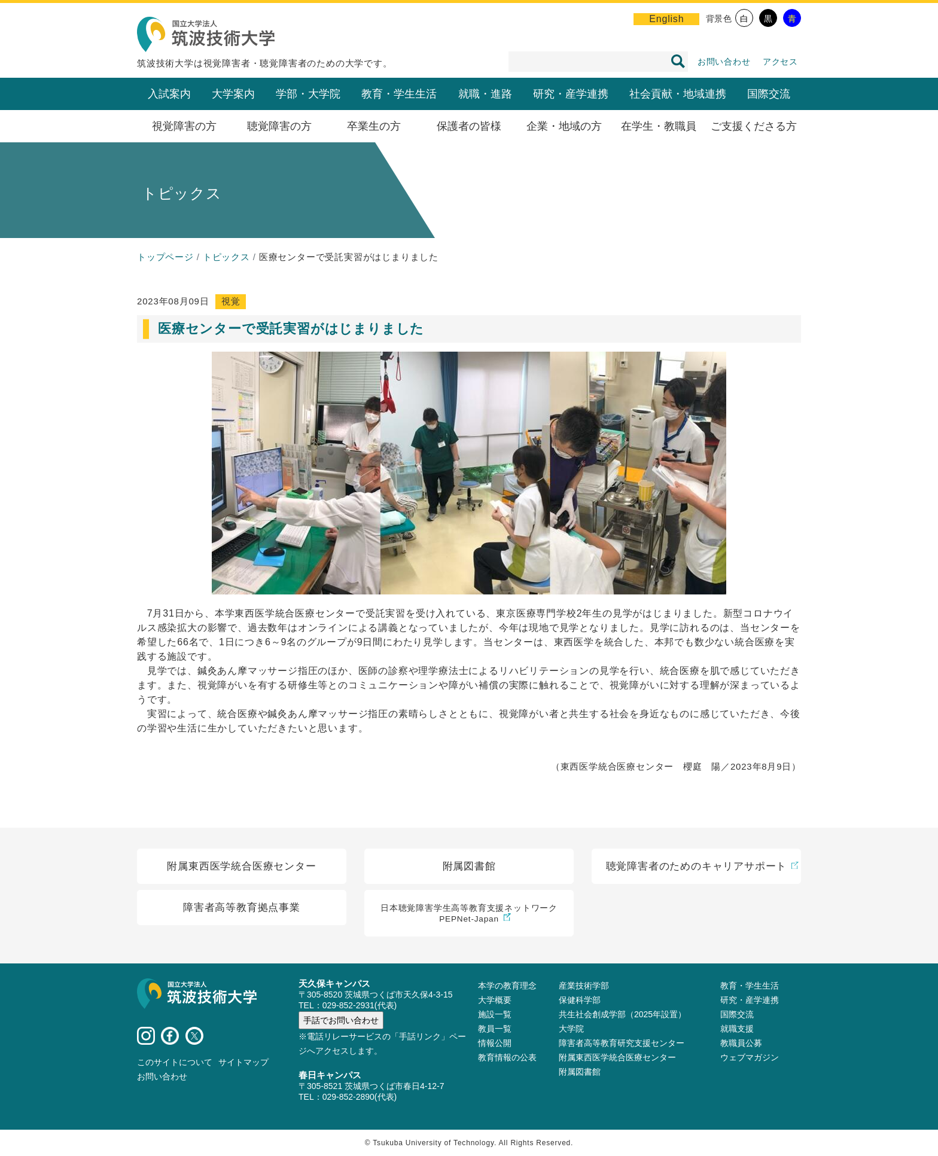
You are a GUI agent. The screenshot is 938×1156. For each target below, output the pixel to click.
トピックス (226, 257)
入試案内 (169, 94)
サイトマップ (243, 1062)
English (666, 19)
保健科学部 (580, 1000)
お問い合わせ (724, 61)
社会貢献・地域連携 (677, 94)
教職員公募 (741, 1043)
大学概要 (494, 1000)
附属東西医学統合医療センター (617, 1057)
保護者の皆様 (469, 126)
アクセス (780, 61)
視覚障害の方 (184, 126)
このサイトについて (174, 1062)
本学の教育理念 (507, 985)
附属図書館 (580, 1071)
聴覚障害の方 (279, 126)
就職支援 (737, 1028)
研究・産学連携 (570, 94)
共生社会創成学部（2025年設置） (622, 1014)
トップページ (165, 257)
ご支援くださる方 (754, 126)
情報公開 (494, 1043)
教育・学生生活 (399, 94)
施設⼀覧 (494, 1014)
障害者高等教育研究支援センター (621, 1043)
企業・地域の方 (564, 126)
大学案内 (233, 94)
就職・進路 (485, 94)
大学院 (571, 1028)
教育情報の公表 (507, 1057)
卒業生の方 (374, 126)
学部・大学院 (308, 94)
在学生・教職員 (658, 126)
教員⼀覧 (494, 1028)
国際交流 (768, 94)
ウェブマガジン (749, 1057)
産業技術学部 (584, 985)
